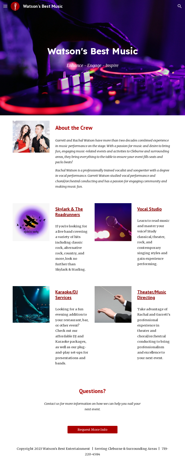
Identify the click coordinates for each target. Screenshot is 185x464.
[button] (5, 6)
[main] (92, 51)
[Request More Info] (92, 429)
